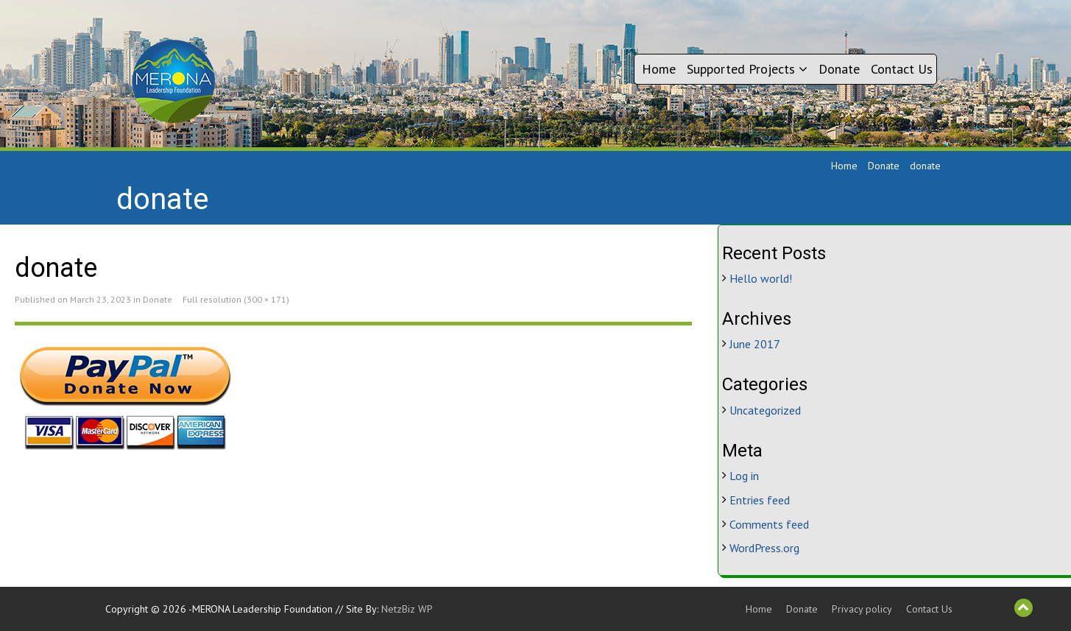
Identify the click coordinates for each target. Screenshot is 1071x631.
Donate (839, 68)
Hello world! (760, 278)
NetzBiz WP (407, 609)
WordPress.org (764, 547)
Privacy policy (862, 609)
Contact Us (902, 68)
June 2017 (754, 343)
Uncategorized (765, 410)
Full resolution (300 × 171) (236, 299)
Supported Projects (747, 68)
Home (659, 68)
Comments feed (769, 524)
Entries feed (759, 500)
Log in (744, 475)
